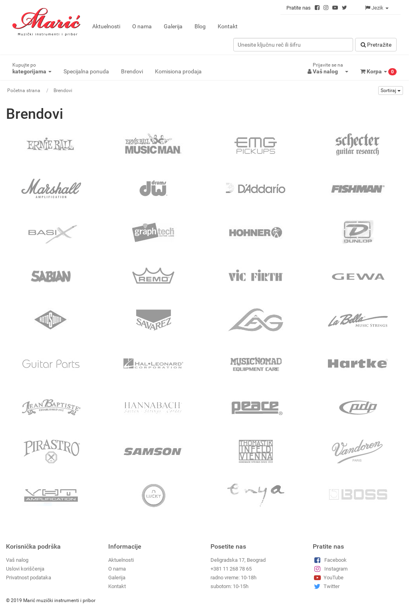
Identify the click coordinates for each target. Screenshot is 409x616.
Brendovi (132, 71)
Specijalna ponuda (86, 71)
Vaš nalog (17, 560)
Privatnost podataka (28, 578)
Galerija (173, 26)
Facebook (330, 560)
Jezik (377, 8)
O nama (142, 26)
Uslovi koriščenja (25, 569)
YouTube (328, 578)
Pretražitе (376, 44)
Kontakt (228, 26)
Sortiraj (391, 90)
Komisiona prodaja (178, 71)
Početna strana (23, 90)
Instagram (330, 569)
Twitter (326, 586)
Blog (200, 26)
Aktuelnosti (106, 26)
